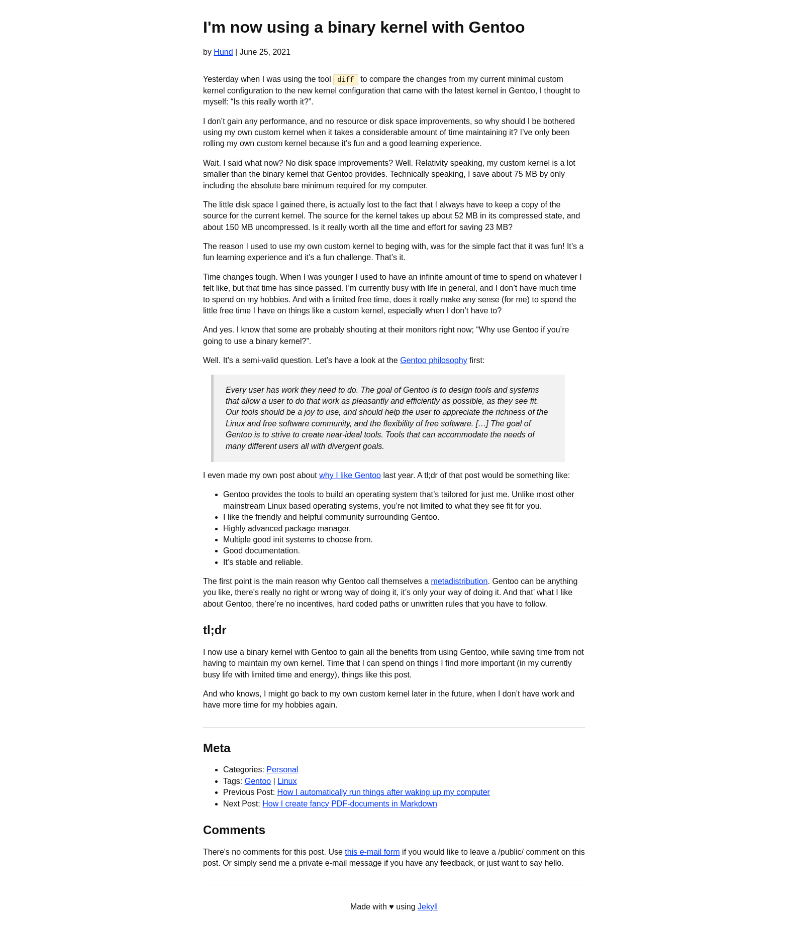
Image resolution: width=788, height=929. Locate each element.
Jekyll (428, 906)
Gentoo (258, 781)
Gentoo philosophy (433, 360)
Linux (287, 781)
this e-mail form (372, 851)
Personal (282, 769)
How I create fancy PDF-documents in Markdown (349, 803)
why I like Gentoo (350, 475)
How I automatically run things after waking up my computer (383, 792)
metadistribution (459, 581)
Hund (223, 52)
